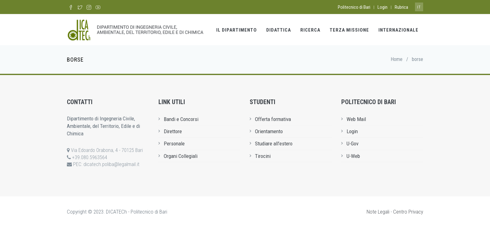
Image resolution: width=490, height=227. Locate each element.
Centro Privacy (408, 212)
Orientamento (269, 131)
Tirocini (263, 156)
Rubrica (401, 7)
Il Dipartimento (236, 30)
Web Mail (356, 119)
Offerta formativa (273, 119)
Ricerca (310, 30)
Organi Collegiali (181, 156)
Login (383, 7)
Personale (174, 143)
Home (396, 59)
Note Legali (378, 212)
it (419, 7)
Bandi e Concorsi (181, 119)
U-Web (353, 156)
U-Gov (352, 143)
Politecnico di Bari (354, 7)
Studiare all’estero (273, 143)
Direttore (173, 131)
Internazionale (398, 30)
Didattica (278, 30)
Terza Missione (349, 30)
